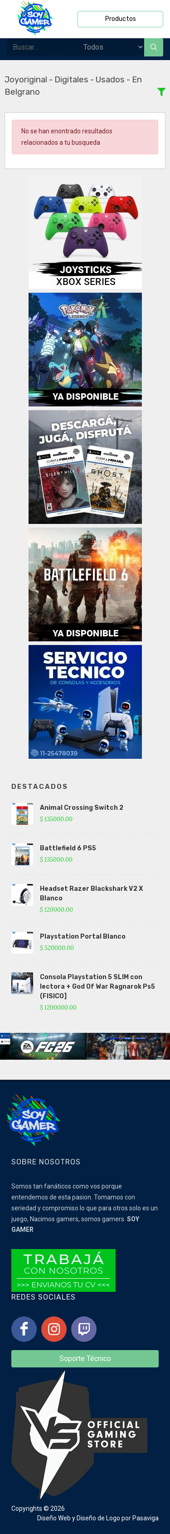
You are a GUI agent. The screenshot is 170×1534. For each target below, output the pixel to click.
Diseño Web (54, 1518)
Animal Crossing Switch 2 (81, 808)
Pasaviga (145, 1518)
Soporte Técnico (85, 1358)
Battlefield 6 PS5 (68, 848)
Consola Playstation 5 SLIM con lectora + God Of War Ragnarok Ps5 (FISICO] (97, 986)
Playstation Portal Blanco (83, 936)
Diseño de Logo (98, 1518)
